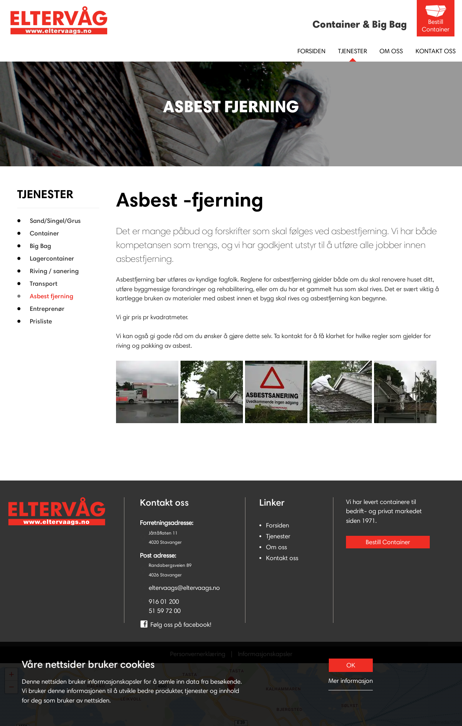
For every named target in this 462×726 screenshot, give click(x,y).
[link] (184, 625)
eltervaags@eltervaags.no (184, 588)
